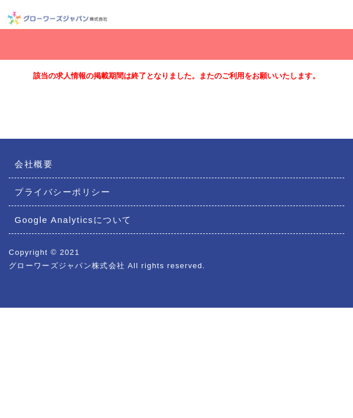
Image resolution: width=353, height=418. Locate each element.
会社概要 (34, 164)
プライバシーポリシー (62, 192)
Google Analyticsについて (73, 220)
